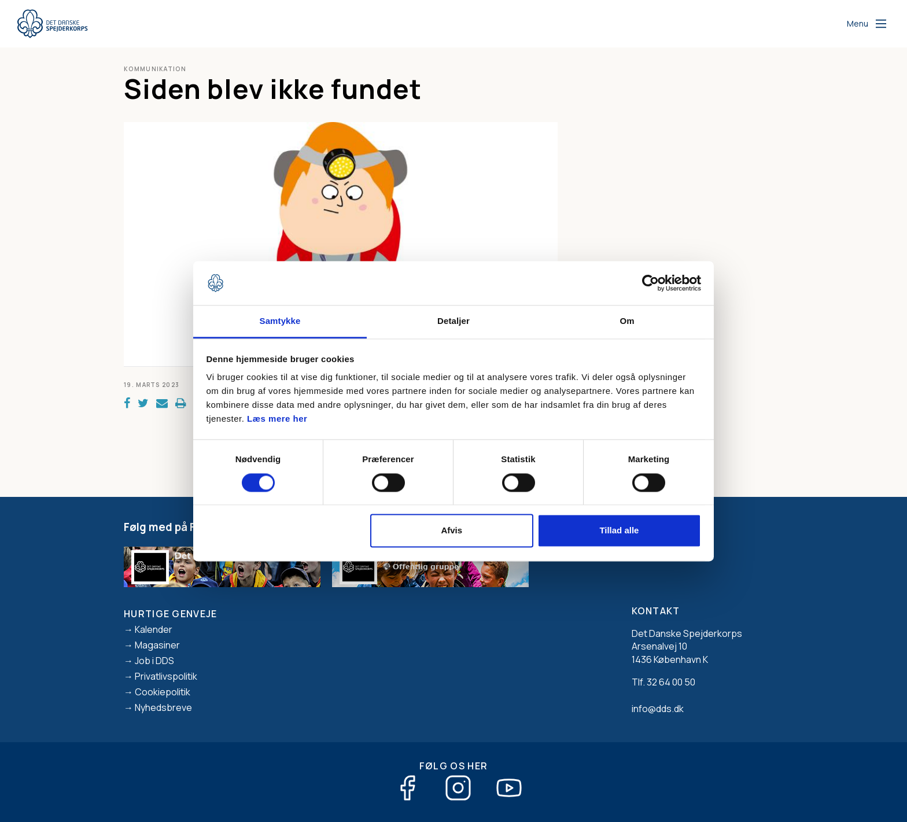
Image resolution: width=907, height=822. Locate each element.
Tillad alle (619, 531)
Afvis (451, 531)
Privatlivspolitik (166, 676)
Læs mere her (277, 419)
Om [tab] (627, 321)
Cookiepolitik (162, 691)
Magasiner (157, 645)
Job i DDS (154, 660)
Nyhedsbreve (163, 707)
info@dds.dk (658, 708)
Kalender (153, 629)
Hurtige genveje (170, 613)
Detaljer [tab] (453, 321)
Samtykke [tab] (280, 321)
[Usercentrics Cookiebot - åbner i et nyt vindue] (650, 283)
